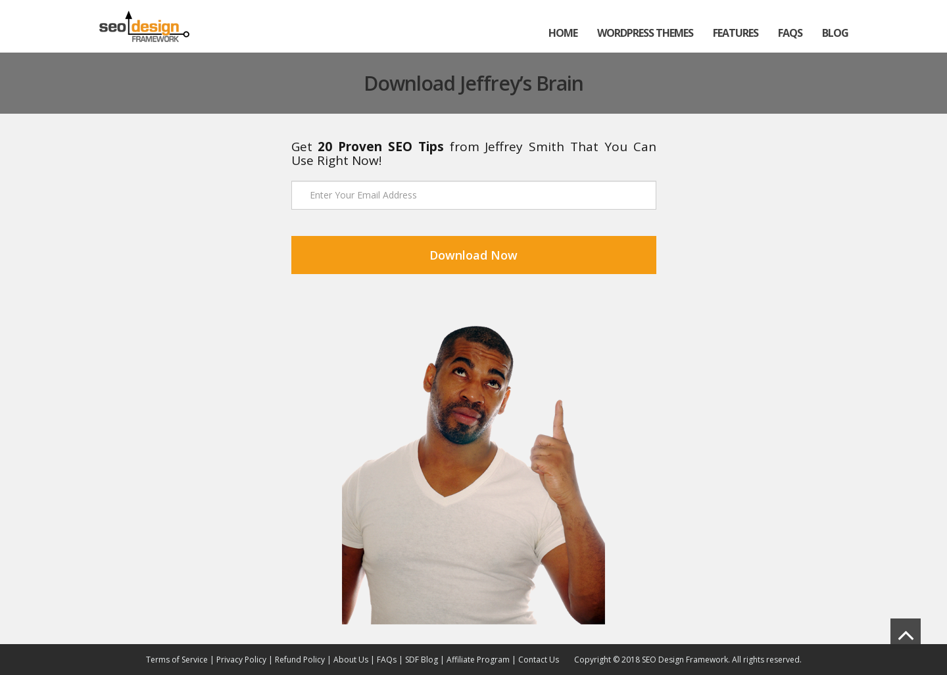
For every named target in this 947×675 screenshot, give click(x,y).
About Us (350, 659)
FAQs (790, 33)
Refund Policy (300, 659)
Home (562, 33)
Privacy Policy (241, 659)
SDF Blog (421, 659)
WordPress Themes (645, 33)
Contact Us (538, 659)
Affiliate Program (479, 659)
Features (735, 33)
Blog (835, 33)
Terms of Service (177, 659)
